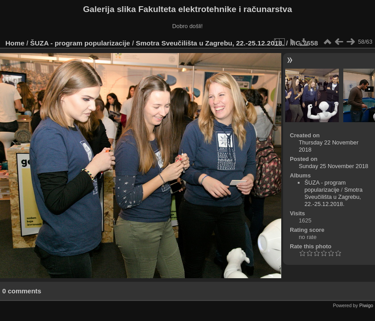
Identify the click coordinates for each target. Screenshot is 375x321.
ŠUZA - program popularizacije (80, 43)
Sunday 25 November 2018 (333, 166)
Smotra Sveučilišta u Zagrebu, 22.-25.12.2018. (210, 43)
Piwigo (366, 305)
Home (15, 43)
